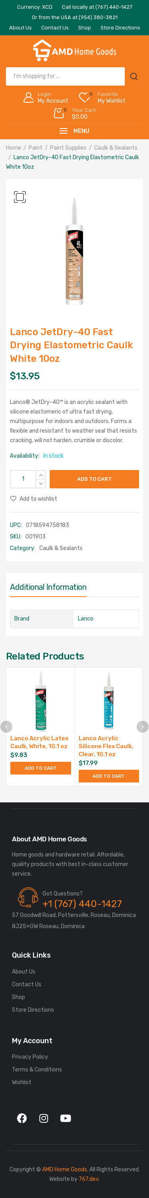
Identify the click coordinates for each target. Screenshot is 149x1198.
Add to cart (94, 479)
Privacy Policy (30, 1057)
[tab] (48, 589)
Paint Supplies (68, 147)
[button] (20, 197)
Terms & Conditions (37, 1069)
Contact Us (26, 984)
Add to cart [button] (41, 768)
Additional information (48, 587)
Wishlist (21, 1082)
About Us (23, 971)
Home (13, 147)
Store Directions (33, 1010)
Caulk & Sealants (115, 147)
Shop (18, 997)
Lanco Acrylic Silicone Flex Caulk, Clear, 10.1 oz (106, 746)
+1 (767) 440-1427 (82, 903)
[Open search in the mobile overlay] (74, 76)
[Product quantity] (28, 479)
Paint (36, 147)
